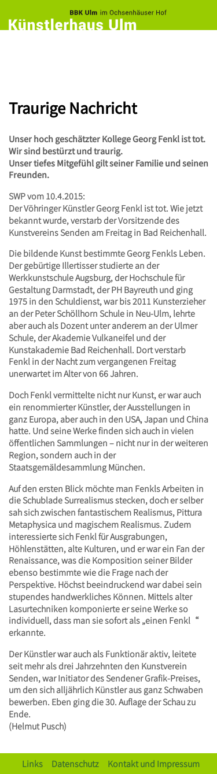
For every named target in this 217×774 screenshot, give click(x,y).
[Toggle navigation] (196, 50)
